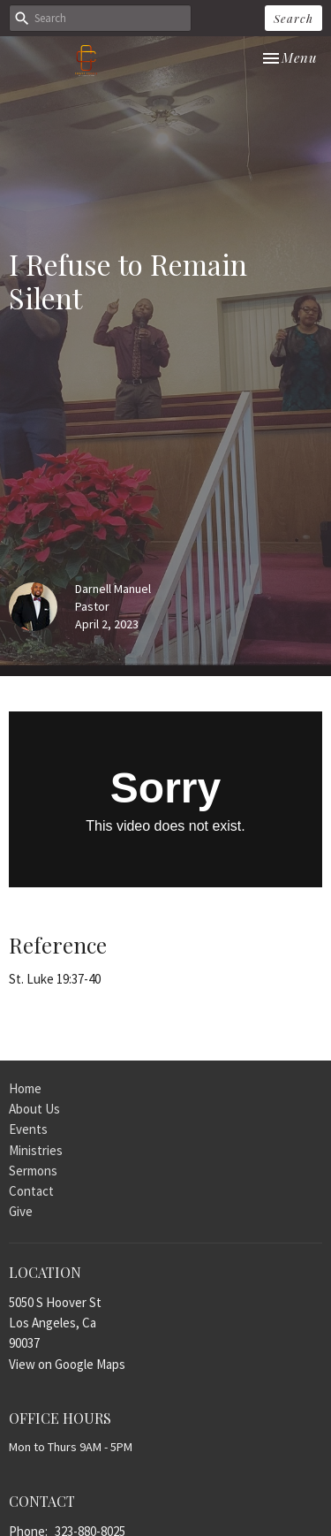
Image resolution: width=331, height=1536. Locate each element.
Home (25, 1088)
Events (28, 1129)
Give (21, 1211)
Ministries (36, 1150)
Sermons (33, 1170)
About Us (34, 1108)
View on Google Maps (67, 1364)
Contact (31, 1190)
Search (293, 18)
